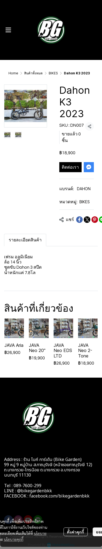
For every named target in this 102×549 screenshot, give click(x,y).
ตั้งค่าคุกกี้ (75, 531)
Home (13, 73)
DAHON (84, 188)
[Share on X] (87, 219)
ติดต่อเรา (70, 167)
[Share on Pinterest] (94, 219)
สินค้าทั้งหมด (33, 73)
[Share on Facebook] (79, 219)
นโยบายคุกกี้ (13, 539)
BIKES (53, 73)
